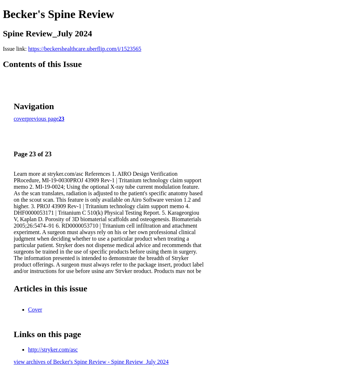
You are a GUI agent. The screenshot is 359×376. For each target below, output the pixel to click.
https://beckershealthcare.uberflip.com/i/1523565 (84, 49)
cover (20, 119)
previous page (43, 119)
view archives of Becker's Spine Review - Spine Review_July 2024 (91, 362)
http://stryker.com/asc (53, 349)
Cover (35, 309)
